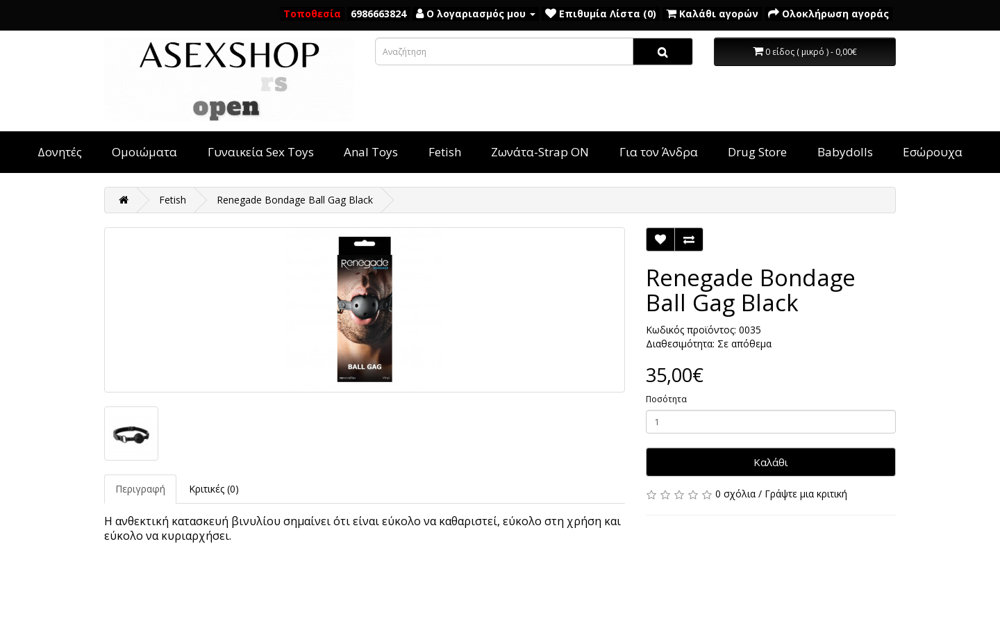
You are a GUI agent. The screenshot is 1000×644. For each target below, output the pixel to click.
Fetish (444, 152)
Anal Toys (371, 152)
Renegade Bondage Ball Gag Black (295, 199)
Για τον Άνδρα (658, 152)
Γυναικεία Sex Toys (261, 152)
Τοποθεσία (312, 13)
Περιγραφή (140, 488)
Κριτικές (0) (214, 488)
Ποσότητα (666, 399)
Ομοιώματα (144, 152)
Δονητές (60, 152)
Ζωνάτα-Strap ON (540, 152)
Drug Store (757, 152)
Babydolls (845, 152)
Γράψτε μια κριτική (806, 493)
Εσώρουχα (932, 152)
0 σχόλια (735, 493)
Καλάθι (770, 462)
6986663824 (378, 13)
